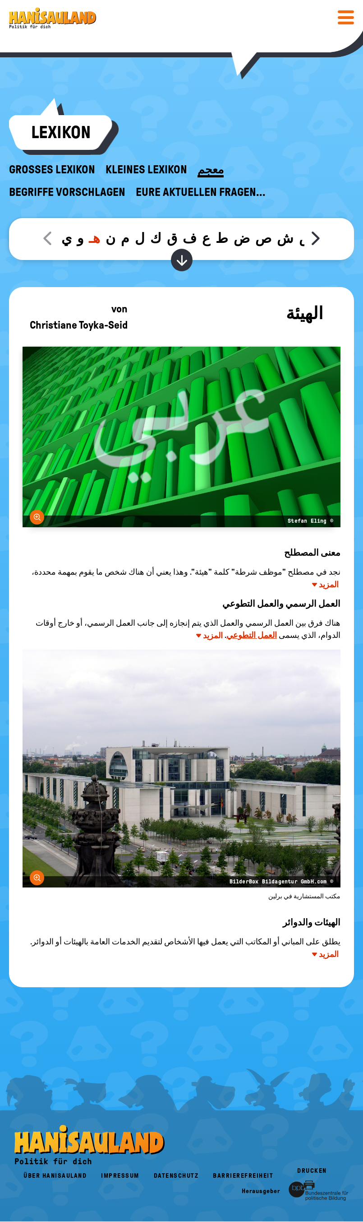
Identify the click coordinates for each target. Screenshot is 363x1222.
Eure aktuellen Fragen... (201, 192)
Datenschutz (176, 1175)
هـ (94, 238)
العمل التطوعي (251, 635)
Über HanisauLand (55, 1175)
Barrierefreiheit (243, 1175)
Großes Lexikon (52, 170)
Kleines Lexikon (146, 170)
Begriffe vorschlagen (67, 192)
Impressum (120, 1175)
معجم (211, 170)
